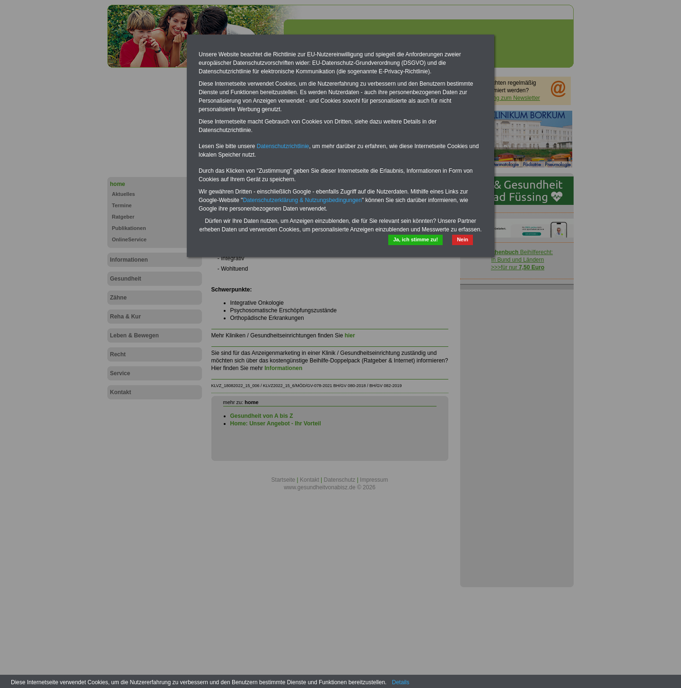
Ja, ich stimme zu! (415, 239)
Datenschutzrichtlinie (283, 146)
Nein (462, 239)
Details (401, 682)
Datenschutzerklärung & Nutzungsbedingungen (302, 200)
